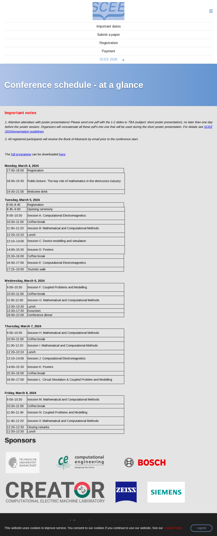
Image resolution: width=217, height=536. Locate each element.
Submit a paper (108, 34)
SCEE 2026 (108, 59)
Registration (108, 43)
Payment (108, 51)
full (21, 154)
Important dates (108, 26)
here (62, 154)
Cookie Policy (173, 528)
